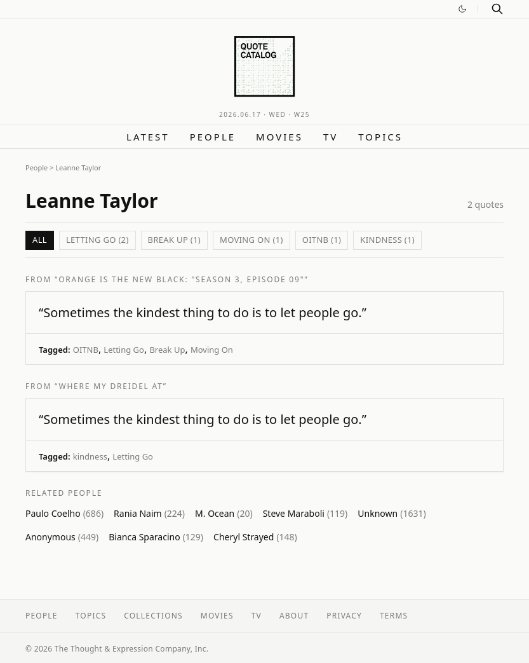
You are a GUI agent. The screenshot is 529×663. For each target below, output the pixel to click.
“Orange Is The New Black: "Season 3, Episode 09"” (181, 279)
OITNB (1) (322, 239)
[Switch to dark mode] (462, 9)
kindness (90, 456)
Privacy (344, 615)
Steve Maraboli (305, 513)
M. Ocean (224, 513)
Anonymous (61, 537)
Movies (279, 136)
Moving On (212, 349)
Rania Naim (149, 513)
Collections (153, 615)
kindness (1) (387, 239)
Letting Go (124, 349)
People (213, 136)
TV (330, 136)
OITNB (85, 349)
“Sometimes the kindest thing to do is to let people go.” (202, 312)
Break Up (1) (174, 239)
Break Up (167, 349)
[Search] (497, 9)
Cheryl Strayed (255, 537)
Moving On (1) (251, 239)
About (294, 615)
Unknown (391, 513)
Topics (380, 136)
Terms (394, 615)
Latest (148, 136)
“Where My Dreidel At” (111, 386)
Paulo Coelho (64, 513)
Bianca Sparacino (156, 537)
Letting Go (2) (97, 239)
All (39, 239)
